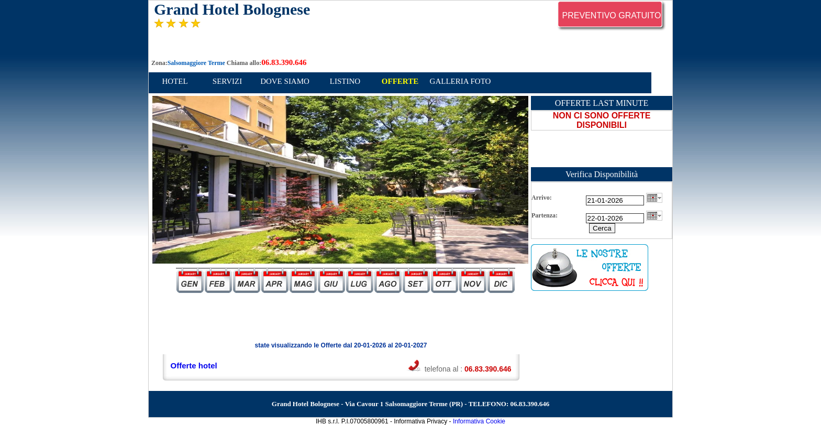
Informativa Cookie (479, 421)
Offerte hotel (194, 365)
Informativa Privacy (420, 421)
